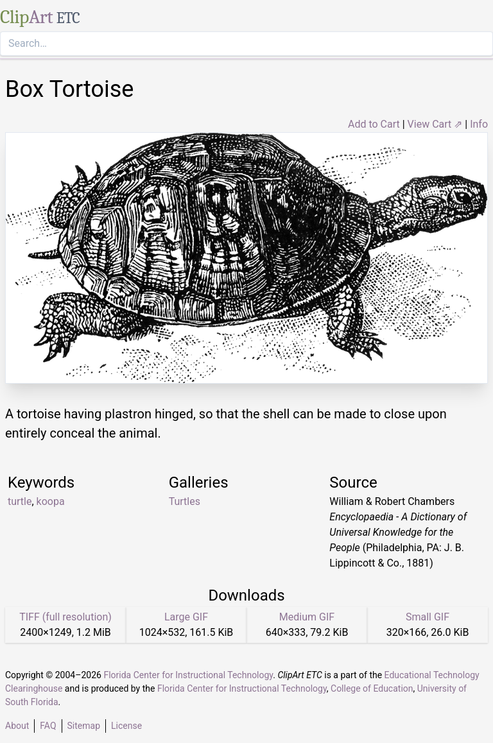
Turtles (184, 501)
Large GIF (186, 617)
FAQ (48, 726)
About (17, 726)
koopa (51, 501)
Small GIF (427, 617)
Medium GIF (306, 617)
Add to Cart (374, 124)
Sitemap (83, 726)
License (126, 726)
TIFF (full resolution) (65, 617)
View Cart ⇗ (435, 124)
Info (479, 124)
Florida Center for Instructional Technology (188, 675)
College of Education (372, 688)
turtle (19, 501)
